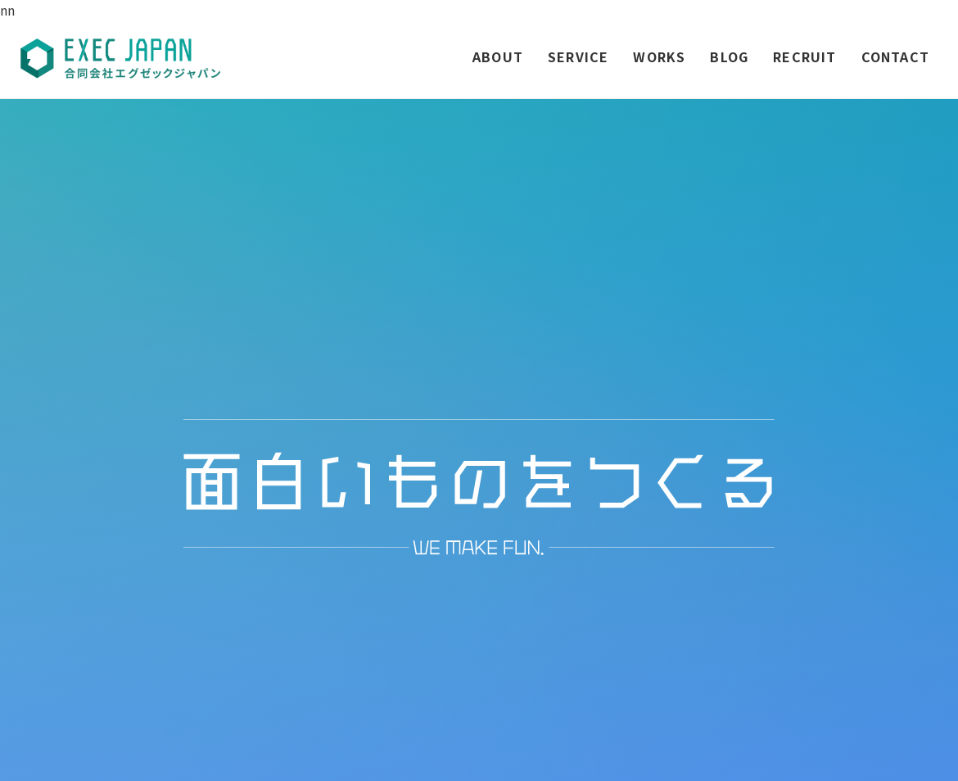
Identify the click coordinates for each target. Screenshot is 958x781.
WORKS (659, 56)
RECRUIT (804, 56)
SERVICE (578, 56)
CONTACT (895, 56)
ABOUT (497, 56)
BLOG (729, 56)
